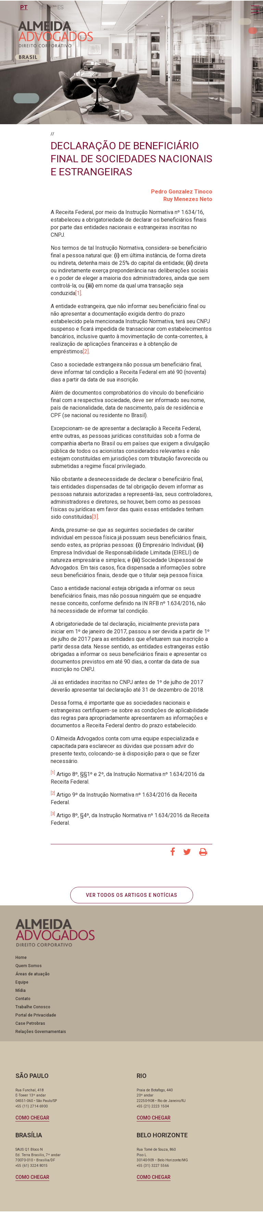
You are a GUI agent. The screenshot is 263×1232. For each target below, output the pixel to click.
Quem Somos (28, 965)
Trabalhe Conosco (32, 1007)
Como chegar (32, 1117)
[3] (95, 517)
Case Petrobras (30, 1023)
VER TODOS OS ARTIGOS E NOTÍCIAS (131, 895)
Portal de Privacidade (35, 1015)
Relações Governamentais (40, 1031)
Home (21, 957)
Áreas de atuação (32, 974)
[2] (86, 351)
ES (61, 7)
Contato (22, 998)
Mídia (20, 990)
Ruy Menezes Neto (187, 199)
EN (42, 7)
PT (24, 7)
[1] (78, 293)
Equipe (21, 982)
